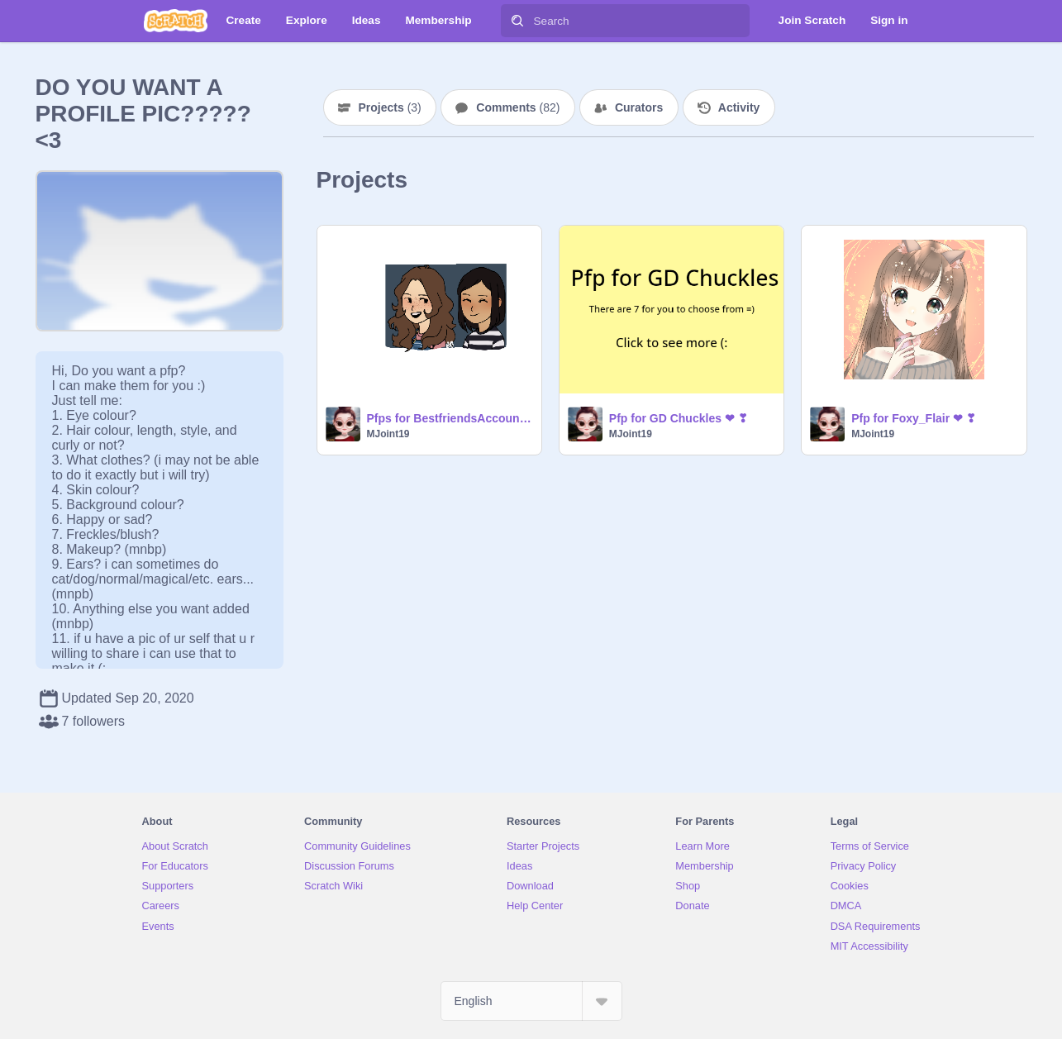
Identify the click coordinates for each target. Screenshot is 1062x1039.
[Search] (517, 20)
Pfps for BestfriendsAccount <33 (449, 418)
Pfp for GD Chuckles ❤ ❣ (678, 418)
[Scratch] (175, 20)
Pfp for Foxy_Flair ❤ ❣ (913, 418)
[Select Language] (531, 1001)
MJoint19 (388, 434)
